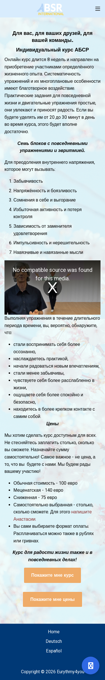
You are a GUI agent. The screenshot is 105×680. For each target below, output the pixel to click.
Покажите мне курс (52, 575)
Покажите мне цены (52, 599)
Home (54, 631)
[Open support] (90, 665)
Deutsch (54, 641)
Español (54, 651)
